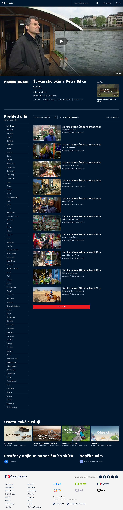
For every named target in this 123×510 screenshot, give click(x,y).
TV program (9, 484)
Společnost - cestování (49, 99)
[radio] (16, 126)
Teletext (31, 494)
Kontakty (8, 507)
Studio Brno (9, 491)
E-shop (30, 504)
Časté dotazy (9, 504)
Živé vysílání (9, 487)
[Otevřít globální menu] (118, 3)
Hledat (97, 4)
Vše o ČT (30, 484)
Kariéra (7, 500)
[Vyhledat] (55, 117)
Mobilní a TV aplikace (35, 507)
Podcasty (31, 497)
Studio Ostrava (10, 494)
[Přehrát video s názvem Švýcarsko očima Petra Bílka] (61, 41)
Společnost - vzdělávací (64, 99)
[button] (61, 41)
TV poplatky (32, 491)
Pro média (31, 487)
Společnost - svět (78, 99)
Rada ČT (8, 497)
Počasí (30, 500)
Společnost (37, 99)
